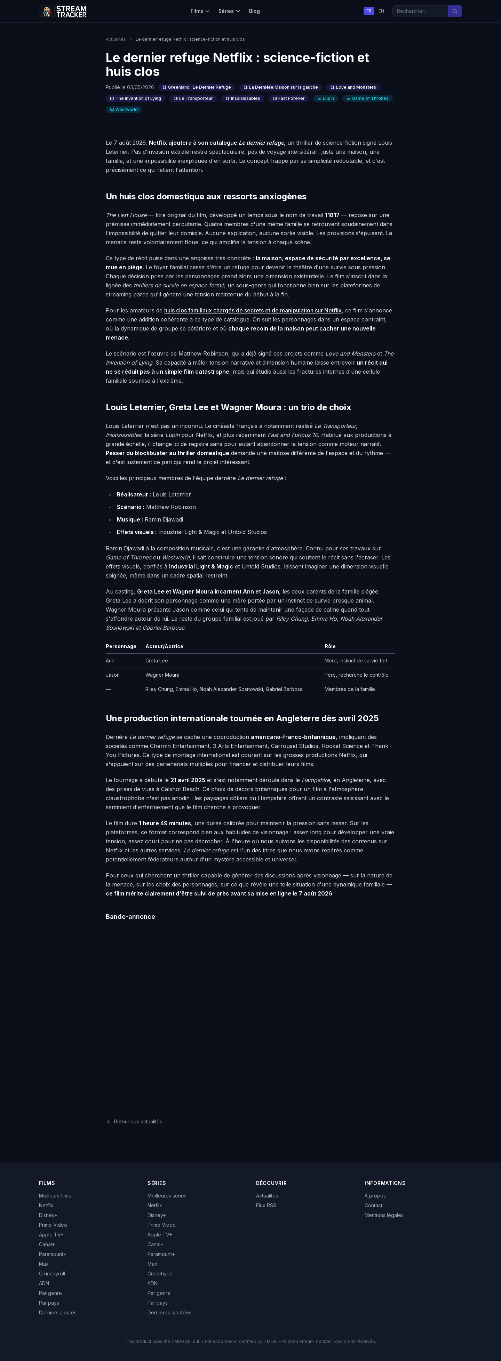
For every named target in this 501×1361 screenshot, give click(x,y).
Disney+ (48, 1215)
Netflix (46, 1205)
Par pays (49, 1303)
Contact (373, 1205)
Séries (229, 11)
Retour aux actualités (134, 1121)
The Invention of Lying (135, 98)
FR (369, 11)
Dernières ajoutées (169, 1312)
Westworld (124, 109)
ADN (44, 1283)
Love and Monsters (353, 87)
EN (381, 11)
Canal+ (47, 1244)
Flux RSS (266, 1205)
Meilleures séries (167, 1196)
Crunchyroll (52, 1273)
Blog (254, 11)
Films (200, 11)
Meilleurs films (55, 1196)
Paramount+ (52, 1254)
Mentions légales (384, 1215)
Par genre (50, 1293)
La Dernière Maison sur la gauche (281, 87)
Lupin (325, 98)
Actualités (116, 39)
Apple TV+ (51, 1234)
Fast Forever (289, 98)
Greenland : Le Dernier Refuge (196, 87)
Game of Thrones (368, 98)
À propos (375, 1196)
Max (44, 1264)
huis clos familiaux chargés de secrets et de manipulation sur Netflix (253, 310)
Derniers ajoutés (58, 1312)
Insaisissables (242, 98)
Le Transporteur (193, 98)
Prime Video (53, 1225)
